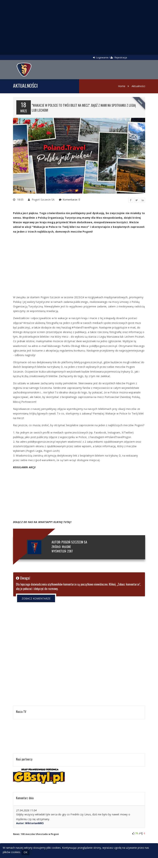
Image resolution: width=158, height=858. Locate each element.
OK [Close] (25, 852)
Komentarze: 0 (71, 199)
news (140, 102)
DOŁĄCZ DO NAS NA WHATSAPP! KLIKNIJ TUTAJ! (42, 522)
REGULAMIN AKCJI (24, 467)
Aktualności (138, 86)
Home (121, 86)
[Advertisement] (79, 27)
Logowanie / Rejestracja (110, 57)
